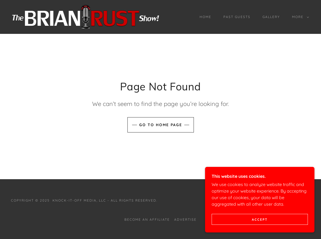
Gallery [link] (271, 17)
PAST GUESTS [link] (236, 17)
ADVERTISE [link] (185, 219)
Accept (260, 219)
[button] (299, 17)
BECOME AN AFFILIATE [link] (147, 219)
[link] (85, 16)
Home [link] (205, 17)
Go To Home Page (160, 124)
